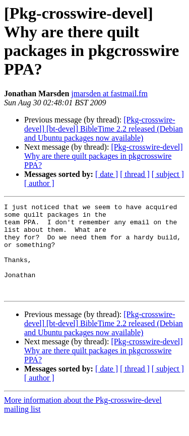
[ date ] (106, 174)
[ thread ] (135, 174)
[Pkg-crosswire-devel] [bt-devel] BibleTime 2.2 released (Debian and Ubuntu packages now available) (103, 128)
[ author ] (39, 183)
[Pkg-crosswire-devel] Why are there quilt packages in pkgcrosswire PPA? (103, 156)
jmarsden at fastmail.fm (109, 93)
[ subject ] (168, 174)
